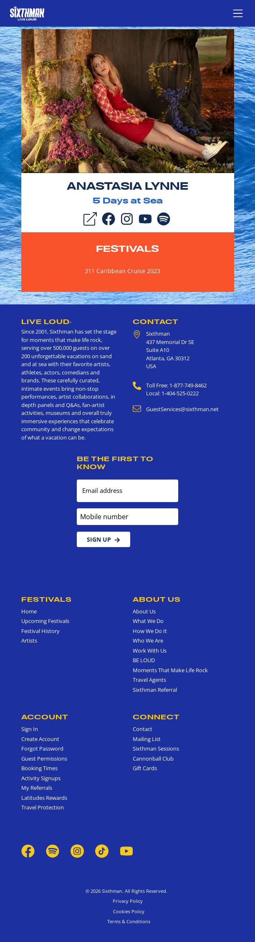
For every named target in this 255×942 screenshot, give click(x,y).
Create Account (40, 739)
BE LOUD (144, 660)
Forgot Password (42, 748)
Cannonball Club (153, 758)
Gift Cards (145, 768)
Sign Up (103, 539)
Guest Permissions (44, 758)
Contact (156, 321)
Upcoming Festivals (45, 621)
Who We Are (148, 640)
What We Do (148, 621)
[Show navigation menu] (238, 13)
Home (29, 611)
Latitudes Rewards (44, 797)
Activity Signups (41, 778)
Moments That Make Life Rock (170, 670)
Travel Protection (42, 807)
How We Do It (150, 631)
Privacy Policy (128, 901)
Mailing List (147, 739)
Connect (156, 717)
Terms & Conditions (127, 921)
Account (44, 717)
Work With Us (150, 650)
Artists (29, 640)
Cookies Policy (127, 911)
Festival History (40, 631)
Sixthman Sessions (156, 748)
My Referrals (36, 787)
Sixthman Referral (155, 689)
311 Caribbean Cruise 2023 (122, 271)
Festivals (127, 248)
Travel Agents (149, 679)
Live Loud (46, 321)
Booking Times (39, 768)
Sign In (29, 729)
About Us (157, 599)
